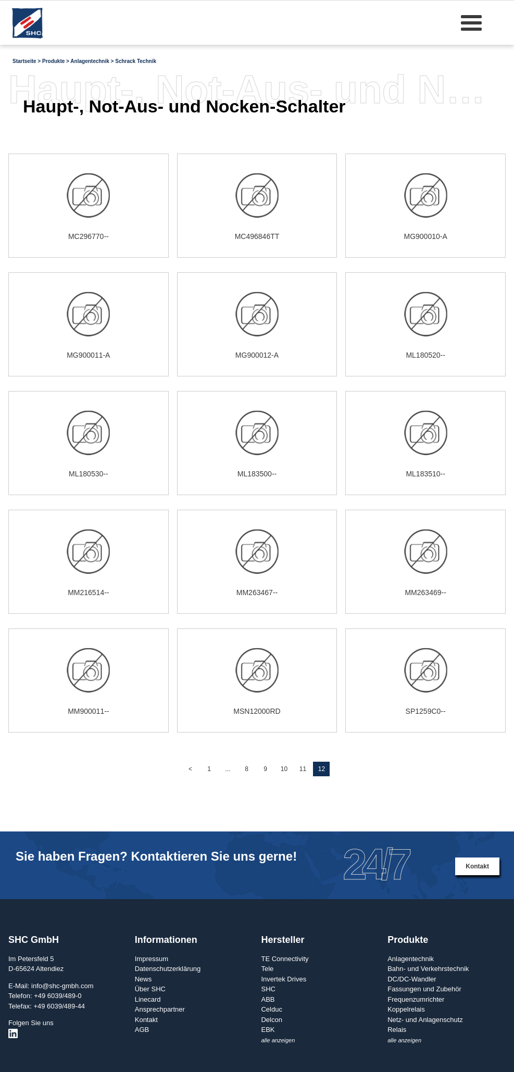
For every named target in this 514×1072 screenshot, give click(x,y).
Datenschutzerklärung (167, 969)
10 (284, 769)
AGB (142, 1029)
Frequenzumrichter (415, 999)
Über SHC (150, 989)
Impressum (151, 959)
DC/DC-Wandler (411, 979)
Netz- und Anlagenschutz (425, 1020)
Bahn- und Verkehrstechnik (428, 969)
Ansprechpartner (160, 1009)
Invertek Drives (283, 979)
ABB (267, 999)
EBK (267, 1029)
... (227, 769)
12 (321, 769)
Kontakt (477, 866)
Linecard (148, 999)
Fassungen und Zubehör (424, 989)
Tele (267, 969)
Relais (396, 1029)
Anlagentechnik (410, 959)
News (143, 979)
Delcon (271, 1020)
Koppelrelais (406, 1009)
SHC (268, 989)
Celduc (271, 1009)
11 (302, 769)
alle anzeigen (278, 1040)
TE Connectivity (284, 959)
